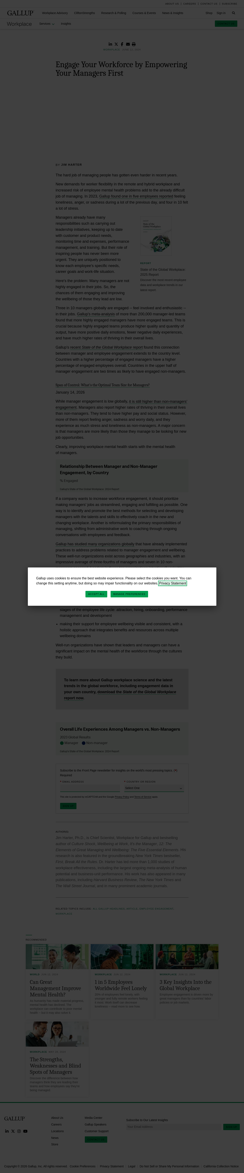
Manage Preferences (129, 594)
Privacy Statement (172, 583)
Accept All (96, 594)
